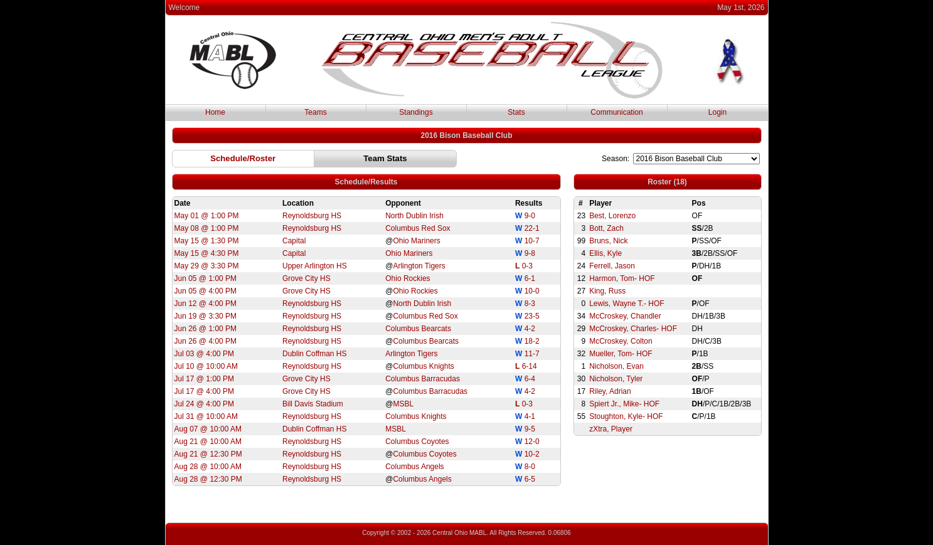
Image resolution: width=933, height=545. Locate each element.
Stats (516, 112)
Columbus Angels (414, 466)
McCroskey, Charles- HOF (633, 328)
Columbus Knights (423, 366)
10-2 (532, 454)
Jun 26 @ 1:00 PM (205, 328)
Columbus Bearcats (418, 328)
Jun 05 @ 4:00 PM (205, 291)
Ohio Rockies (407, 278)
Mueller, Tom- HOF (620, 353)
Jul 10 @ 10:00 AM (206, 366)
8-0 (530, 466)
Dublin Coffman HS (314, 353)
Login (717, 112)
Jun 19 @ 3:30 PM (205, 316)
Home (215, 112)
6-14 (529, 366)
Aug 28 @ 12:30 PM (208, 479)
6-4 (530, 378)
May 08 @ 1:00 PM (206, 228)
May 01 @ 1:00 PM (206, 215)
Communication (616, 112)
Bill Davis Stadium (312, 403)
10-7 (532, 240)
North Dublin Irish (414, 215)
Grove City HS (306, 278)
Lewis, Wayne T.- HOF (626, 303)
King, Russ (607, 291)
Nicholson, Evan (616, 366)
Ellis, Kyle (605, 253)
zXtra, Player (610, 429)
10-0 (532, 291)
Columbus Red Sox (417, 228)
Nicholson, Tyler (615, 378)
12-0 (532, 441)
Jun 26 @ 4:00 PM (205, 341)
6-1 (530, 278)
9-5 (530, 429)
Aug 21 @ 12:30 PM (208, 454)
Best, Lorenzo (612, 215)
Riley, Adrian (610, 391)
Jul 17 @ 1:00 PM (204, 378)
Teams (315, 112)
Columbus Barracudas (422, 378)
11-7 (532, 353)
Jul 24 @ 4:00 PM (204, 403)
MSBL (403, 403)
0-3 (527, 266)
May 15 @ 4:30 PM (206, 253)
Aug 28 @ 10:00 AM (208, 466)
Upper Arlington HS (314, 266)
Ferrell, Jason (612, 266)
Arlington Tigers (419, 266)
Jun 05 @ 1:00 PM (205, 278)
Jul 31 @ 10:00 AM (206, 416)
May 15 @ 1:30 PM (206, 240)
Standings (415, 112)
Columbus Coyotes (417, 441)
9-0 (530, 215)
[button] (243, 158)
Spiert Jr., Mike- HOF (624, 403)
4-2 (530, 328)
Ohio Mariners (416, 240)
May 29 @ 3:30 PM (206, 266)
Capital (294, 240)
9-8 (530, 253)
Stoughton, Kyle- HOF (626, 416)
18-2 (532, 341)
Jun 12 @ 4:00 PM (205, 303)
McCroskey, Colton (620, 341)
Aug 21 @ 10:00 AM (208, 441)
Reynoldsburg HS (311, 215)
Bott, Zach (606, 228)
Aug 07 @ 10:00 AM (208, 429)
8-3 (530, 303)
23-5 (532, 316)
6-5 (530, 479)
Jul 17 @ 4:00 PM (204, 391)
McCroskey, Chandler (625, 316)
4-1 (530, 416)
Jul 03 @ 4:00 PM (204, 353)
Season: (615, 158)
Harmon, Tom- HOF (621, 278)
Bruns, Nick (608, 240)
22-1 (532, 228)
